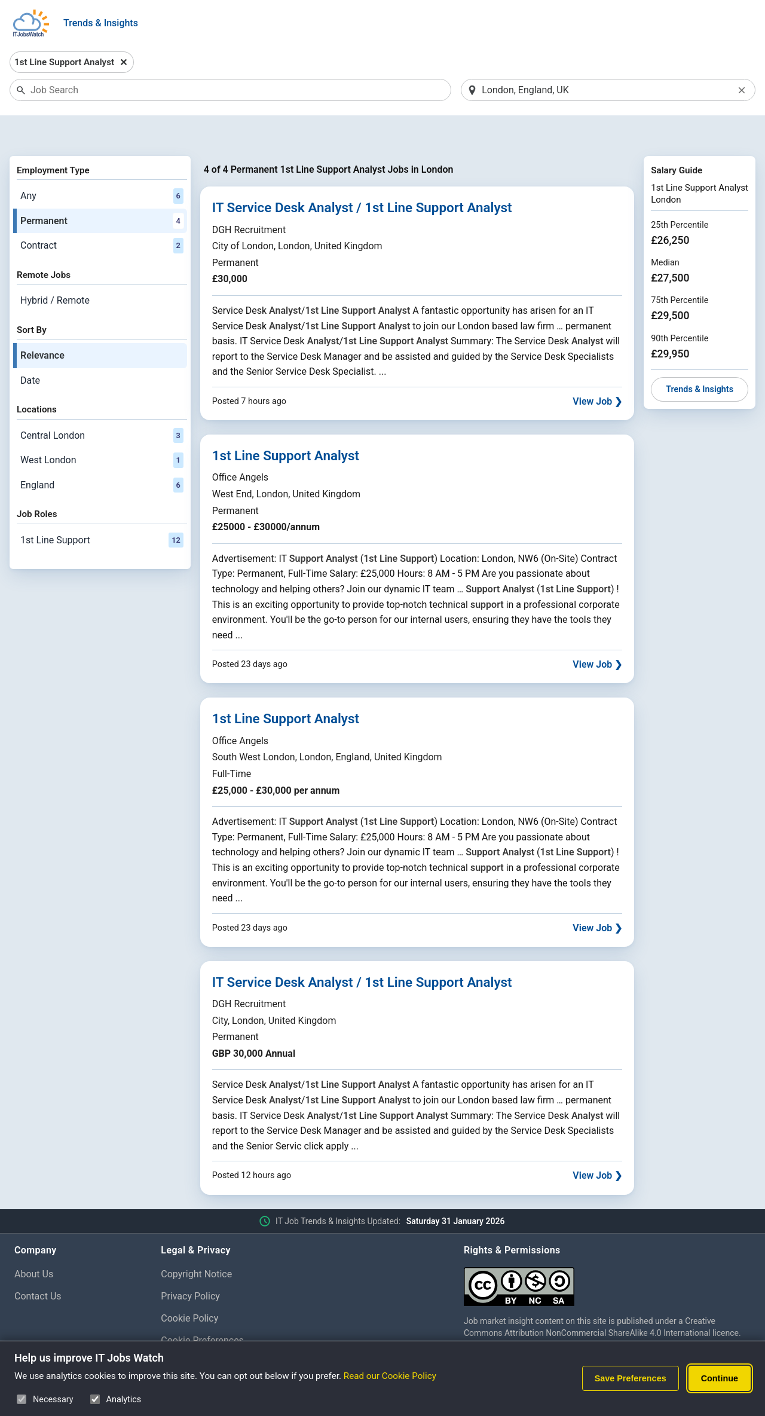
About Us (33, 1243)
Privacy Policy (190, 1265)
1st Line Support (101, 509)
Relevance (42, 324)
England (101, 454)
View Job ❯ (597, 370)
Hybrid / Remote (55, 269)
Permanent (101, 190)
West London (101, 429)
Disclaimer (183, 1331)
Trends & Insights (100, 23)
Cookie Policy (189, 1287)
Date (30, 349)
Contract (101, 215)
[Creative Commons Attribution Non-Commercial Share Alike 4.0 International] (607, 1251)
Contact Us (38, 1265)
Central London (101, 404)
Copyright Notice (196, 1243)
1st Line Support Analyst (285, 424)
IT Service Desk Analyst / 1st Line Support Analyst (362, 177)
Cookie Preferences (202, 1309)
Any (101, 165)
